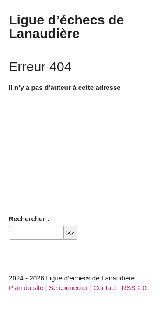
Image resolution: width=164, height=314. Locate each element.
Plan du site (26, 287)
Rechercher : (29, 218)
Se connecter (68, 287)
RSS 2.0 (134, 287)
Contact (105, 287)
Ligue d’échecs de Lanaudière (66, 26)
